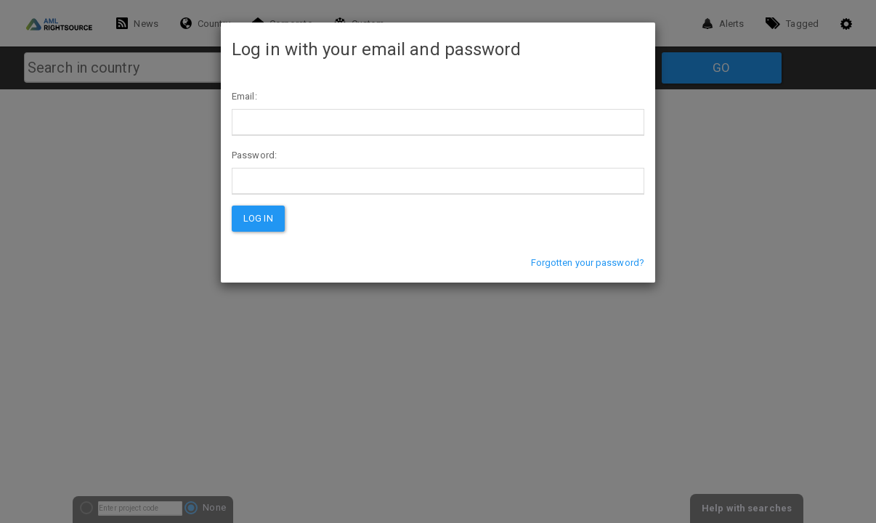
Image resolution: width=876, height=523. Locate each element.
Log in (258, 218)
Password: (254, 155)
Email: (244, 96)
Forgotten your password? (587, 262)
